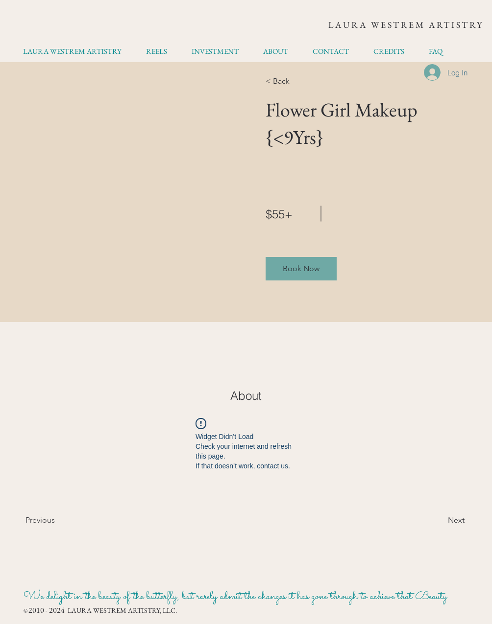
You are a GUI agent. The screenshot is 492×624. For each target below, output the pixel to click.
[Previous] (53, 520)
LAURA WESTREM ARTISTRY (406, 24)
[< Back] (294, 81)
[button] (301, 268)
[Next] (438, 520)
